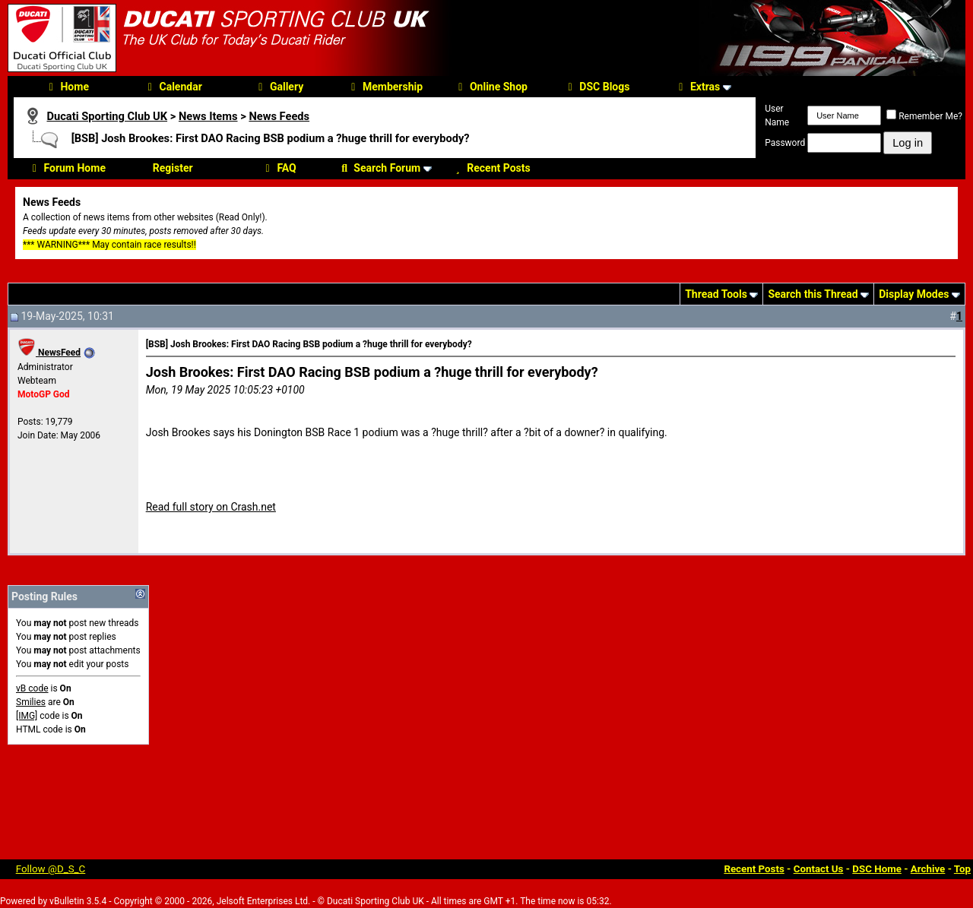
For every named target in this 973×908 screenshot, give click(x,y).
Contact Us (819, 869)
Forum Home (66, 168)
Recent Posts (490, 168)
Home (66, 87)
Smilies (31, 702)
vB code (32, 688)
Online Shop (491, 87)
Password (785, 143)
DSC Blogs (596, 87)
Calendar (173, 87)
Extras (697, 87)
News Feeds (279, 116)
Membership (385, 87)
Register (173, 168)
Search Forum (379, 168)
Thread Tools (716, 294)
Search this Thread (812, 294)
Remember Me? (924, 116)
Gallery (278, 87)
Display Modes (914, 294)
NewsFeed (49, 352)
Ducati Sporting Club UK (106, 116)
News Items (208, 116)
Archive (928, 869)
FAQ (278, 168)
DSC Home (877, 869)
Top (962, 869)
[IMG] (26, 715)
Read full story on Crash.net (211, 507)
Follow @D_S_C (51, 869)
